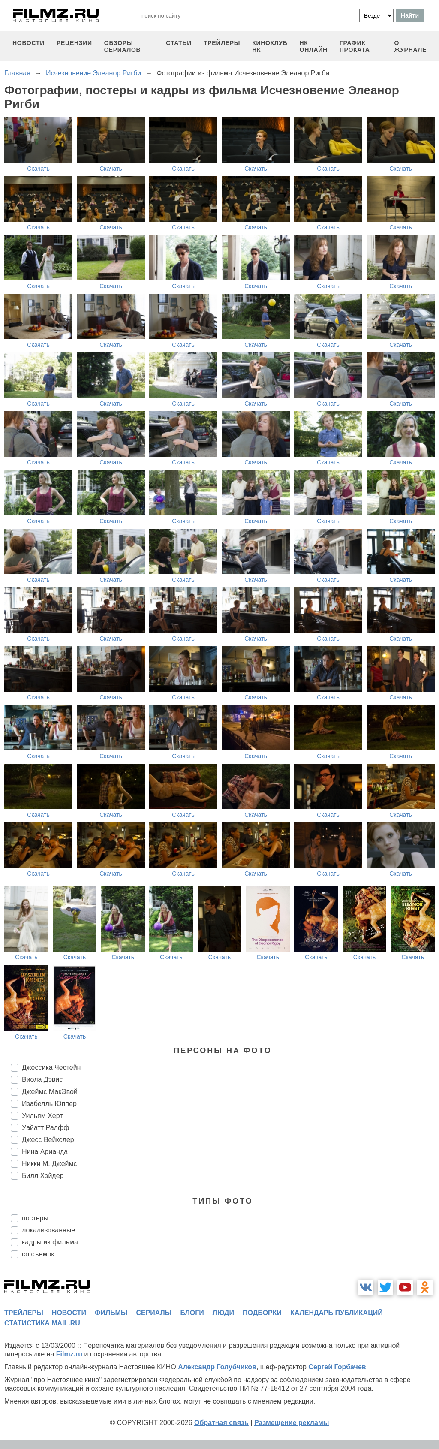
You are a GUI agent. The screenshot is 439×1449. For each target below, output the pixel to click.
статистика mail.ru (42, 1323)
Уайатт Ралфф (45, 1127)
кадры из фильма (50, 1242)
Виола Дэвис (42, 1079)
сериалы (153, 1312)
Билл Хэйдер (42, 1175)
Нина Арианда (45, 1151)
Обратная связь (221, 1422)
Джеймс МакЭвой (50, 1091)
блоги (192, 1312)
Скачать (38, 168)
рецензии (74, 42)
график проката (355, 46)
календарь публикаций (336, 1312)
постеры (35, 1218)
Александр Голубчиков (217, 1367)
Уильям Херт (42, 1115)
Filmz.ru (69, 1354)
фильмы (111, 1312)
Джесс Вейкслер (48, 1139)
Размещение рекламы (291, 1422)
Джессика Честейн (51, 1067)
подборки (262, 1312)
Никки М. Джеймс (49, 1163)
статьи (179, 42)
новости (28, 42)
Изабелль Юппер (49, 1103)
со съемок (38, 1254)
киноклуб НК (269, 46)
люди (223, 1312)
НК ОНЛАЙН (314, 46)
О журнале (410, 46)
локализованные (48, 1230)
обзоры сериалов (122, 46)
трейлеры (222, 42)
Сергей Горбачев (337, 1367)
